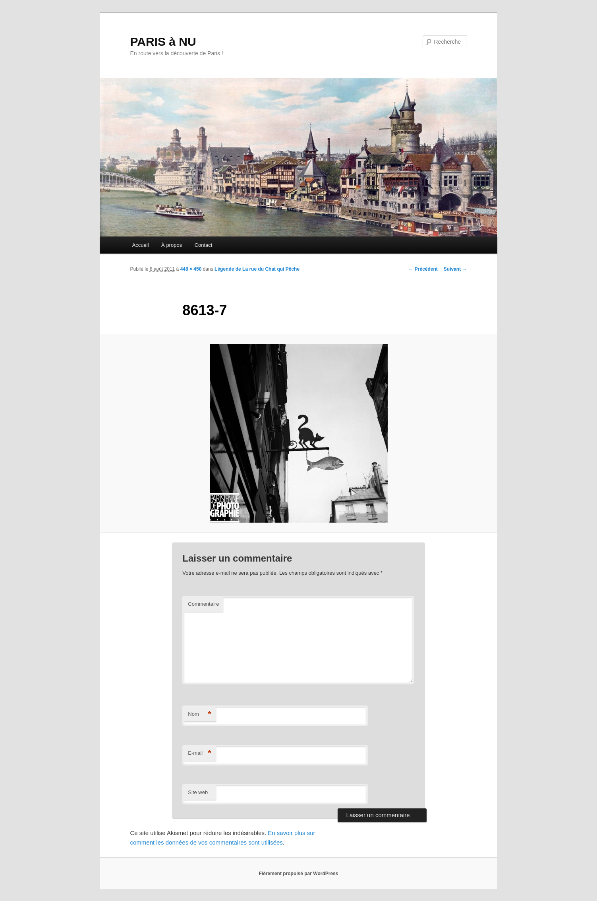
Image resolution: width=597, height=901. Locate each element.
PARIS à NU (163, 41)
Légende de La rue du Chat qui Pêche (256, 269)
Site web (198, 792)
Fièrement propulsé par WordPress (298, 873)
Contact (204, 245)
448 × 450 (191, 269)
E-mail (199, 753)
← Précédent (422, 269)
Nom (199, 714)
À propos (171, 245)
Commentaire (203, 604)
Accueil (140, 245)
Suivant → (455, 269)
